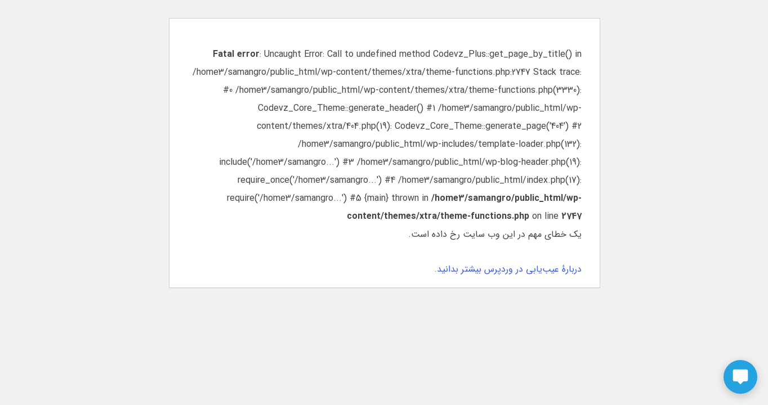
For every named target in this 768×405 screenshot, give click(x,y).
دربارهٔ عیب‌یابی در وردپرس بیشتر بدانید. (507, 269)
